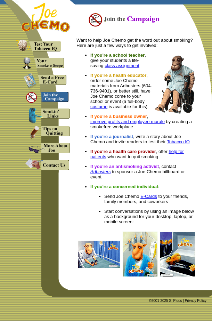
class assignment (122, 65)
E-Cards (148, 196)
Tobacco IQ (178, 141)
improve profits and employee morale (127, 121)
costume (98, 106)
